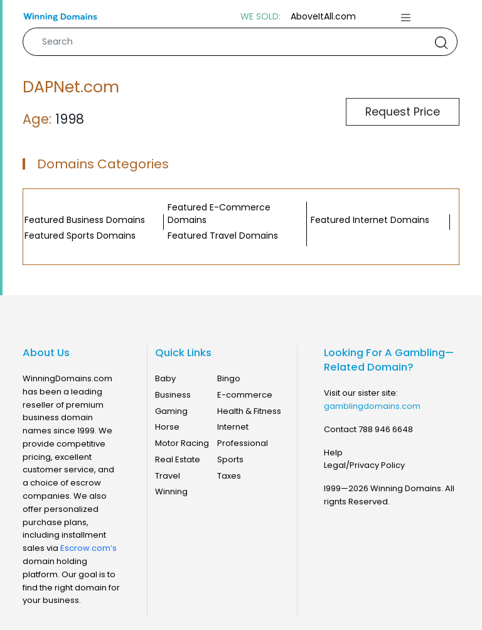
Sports (230, 459)
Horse (167, 427)
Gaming (171, 411)
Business (173, 395)
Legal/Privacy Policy (364, 465)
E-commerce (244, 395)
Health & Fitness (249, 411)
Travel (167, 476)
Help (333, 453)
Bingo (228, 378)
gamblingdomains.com (372, 406)
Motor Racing (182, 443)
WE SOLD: (260, 17)
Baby (165, 378)
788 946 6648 (385, 429)
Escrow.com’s (88, 548)
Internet (233, 427)
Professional (242, 443)
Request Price (402, 111)
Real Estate (177, 459)
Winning (171, 491)
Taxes (229, 476)
